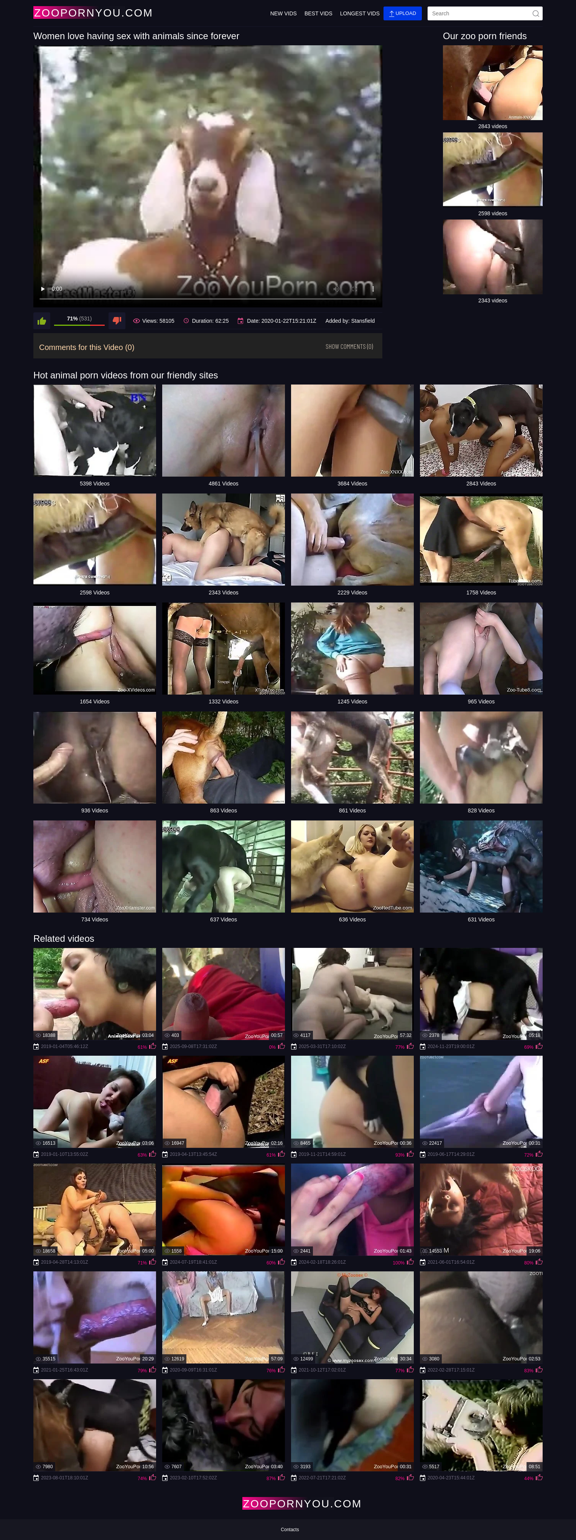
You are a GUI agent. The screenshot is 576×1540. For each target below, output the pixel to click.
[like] (41, 320)
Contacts (290, 1529)
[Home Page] (78, 12)
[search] (485, 13)
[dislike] (117, 320)
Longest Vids (360, 13)
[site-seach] (536, 13)
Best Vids (318, 13)
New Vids (283, 13)
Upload (402, 13)
